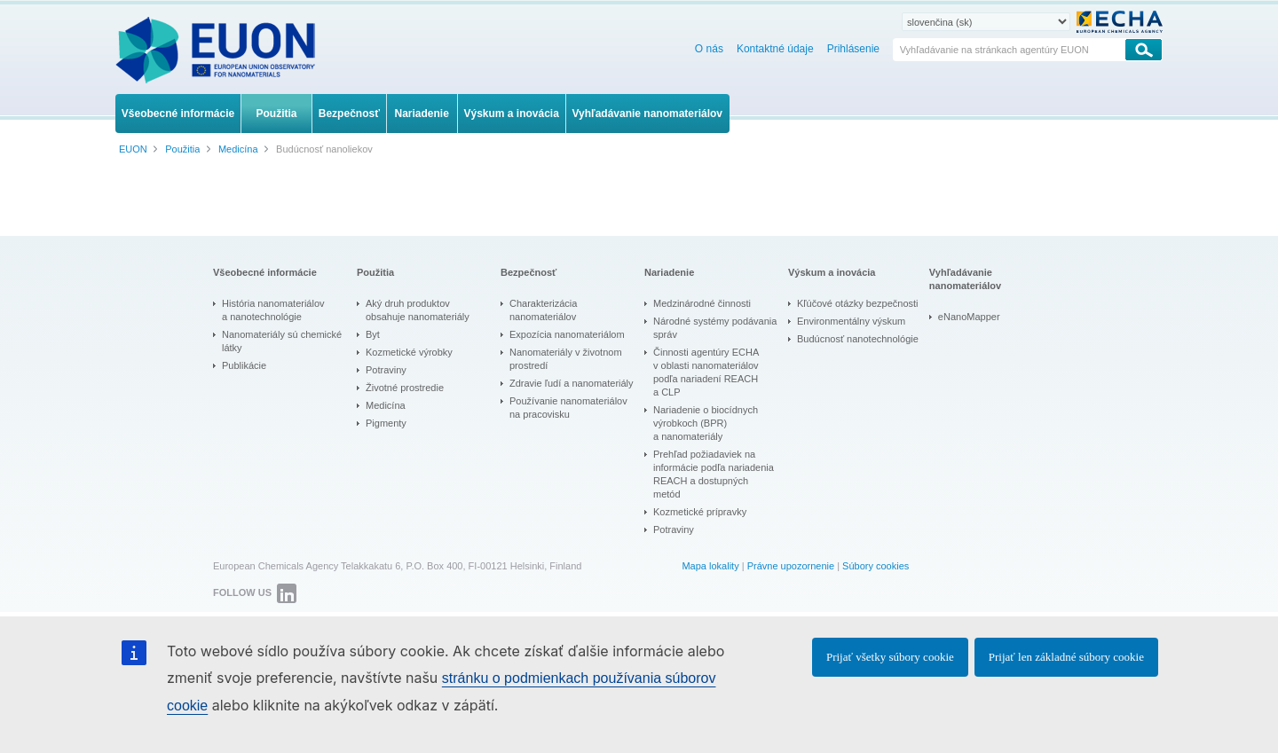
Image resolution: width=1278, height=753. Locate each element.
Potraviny (386, 370)
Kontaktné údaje (775, 49)
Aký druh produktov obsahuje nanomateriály (417, 310)
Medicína (386, 405)
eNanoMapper (969, 316)
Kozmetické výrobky (409, 352)
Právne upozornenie (790, 566)
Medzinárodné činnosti (702, 303)
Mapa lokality (710, 566)
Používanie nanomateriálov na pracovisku (568, 408)
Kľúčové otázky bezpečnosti (858, 303)
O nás (709, 49)
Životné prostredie (405, 387)
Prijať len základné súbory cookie (1066, 656)
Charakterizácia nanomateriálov (543, 310)
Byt (373, 334)
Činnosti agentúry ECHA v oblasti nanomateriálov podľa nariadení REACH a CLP (706, 372)
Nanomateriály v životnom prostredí (565, 359)
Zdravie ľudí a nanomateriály (571, 383)
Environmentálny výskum (851, 321)
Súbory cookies (875, 566)
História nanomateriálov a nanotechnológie (273, 310)
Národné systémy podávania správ (715, 328)
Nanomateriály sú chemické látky (282, 341)
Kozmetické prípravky (699, 511)
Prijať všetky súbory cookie (890, 656)
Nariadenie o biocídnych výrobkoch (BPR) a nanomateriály (705, 423)
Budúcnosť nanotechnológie (858, 338)
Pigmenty (386, 423)
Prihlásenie (853, 49)
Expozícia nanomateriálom (567, 334)
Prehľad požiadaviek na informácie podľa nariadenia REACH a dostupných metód (713, 474)
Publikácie (244, 365)
